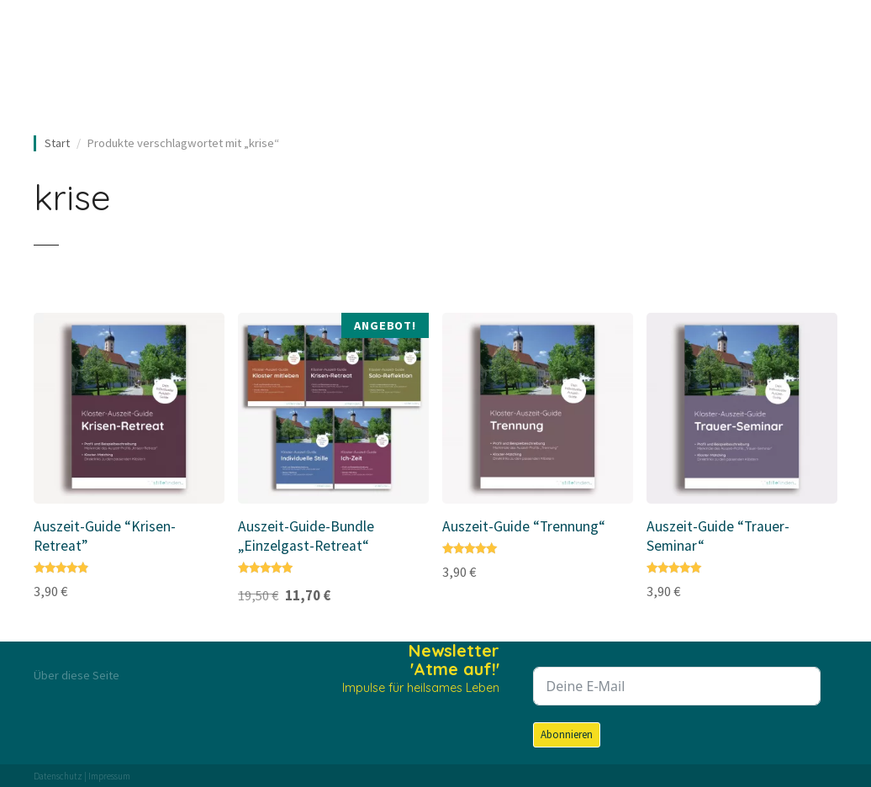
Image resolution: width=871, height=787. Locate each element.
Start (57, 143)
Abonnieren (567, 734)
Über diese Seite (76, 675)
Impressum (109, 776)
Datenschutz (58, 776)
